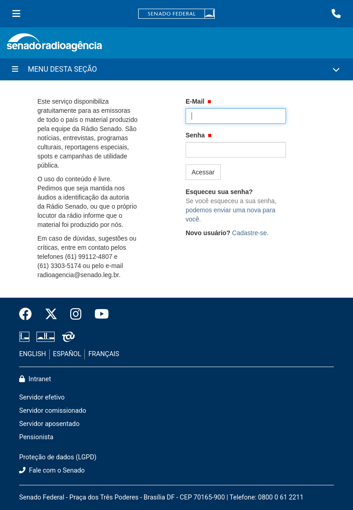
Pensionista (36, 437)
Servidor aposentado (49, 424)
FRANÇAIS (103, 354)
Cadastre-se (249, 233)
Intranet (35, 379)
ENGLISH (32, 354)
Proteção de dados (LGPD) (58, 457)
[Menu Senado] (16, 14)
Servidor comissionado (52, 411)
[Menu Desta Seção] (176, 69)
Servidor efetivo (42, 397)
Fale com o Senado (52, 470)
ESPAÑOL (67, 354)
